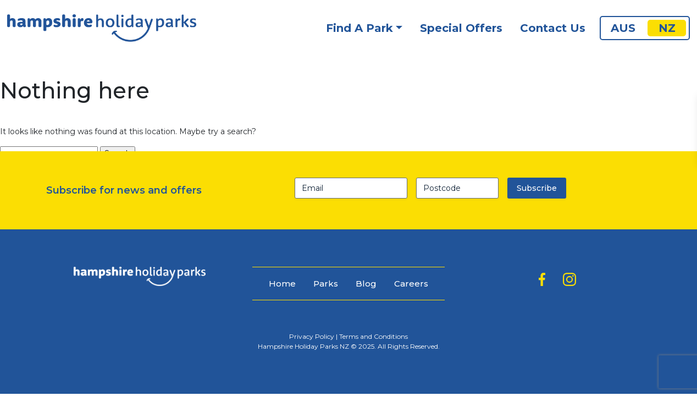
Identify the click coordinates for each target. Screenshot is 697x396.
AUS (623, 28)
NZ (667, 28)
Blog (366, 283)
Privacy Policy (311, 336)
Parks (325, 283)
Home (282, 283)
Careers (411, 283)
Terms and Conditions (373, 336)
